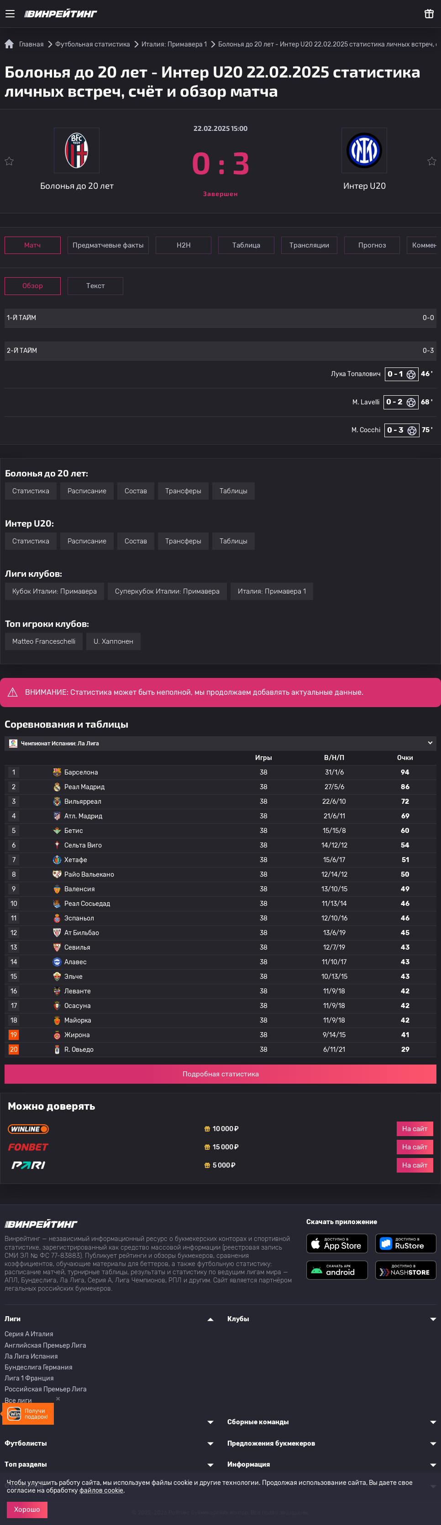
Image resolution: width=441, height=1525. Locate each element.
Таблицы (233, 491)
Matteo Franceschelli (43, 641)
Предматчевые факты (108, 245)
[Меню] (10, 13)
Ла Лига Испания (31, 1356)
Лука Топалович (356, 374)
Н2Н (184, 245)
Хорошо (27, 1509)
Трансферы (183, 491)
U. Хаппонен (113, 641)
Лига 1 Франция (29, 1378)
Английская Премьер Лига (45, 1345)
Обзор (32, 286)
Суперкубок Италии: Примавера (167, 591)
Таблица (247, 245)
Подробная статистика (221, 1074)
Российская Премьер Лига (46, 1389)
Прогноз (373, 245)
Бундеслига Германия (39, 1367)
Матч (33, 245)
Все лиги (18, 1401)
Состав (136, 491)
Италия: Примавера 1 (272, 591)
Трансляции (310, 245)
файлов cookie (101, 1490)
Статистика (30, 491)
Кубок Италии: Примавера (54, 591)
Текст (95, 286)
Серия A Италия (29, 1334)
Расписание (87, 491)
